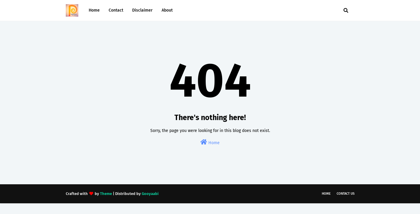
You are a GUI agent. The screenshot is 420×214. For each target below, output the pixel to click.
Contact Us (346, 194)
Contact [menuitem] (116, 10)
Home (210, 142)
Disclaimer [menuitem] (142, 10)
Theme (106, 193)
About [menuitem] (167, 10)
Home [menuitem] (94, 10)
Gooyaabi (150, 193)
